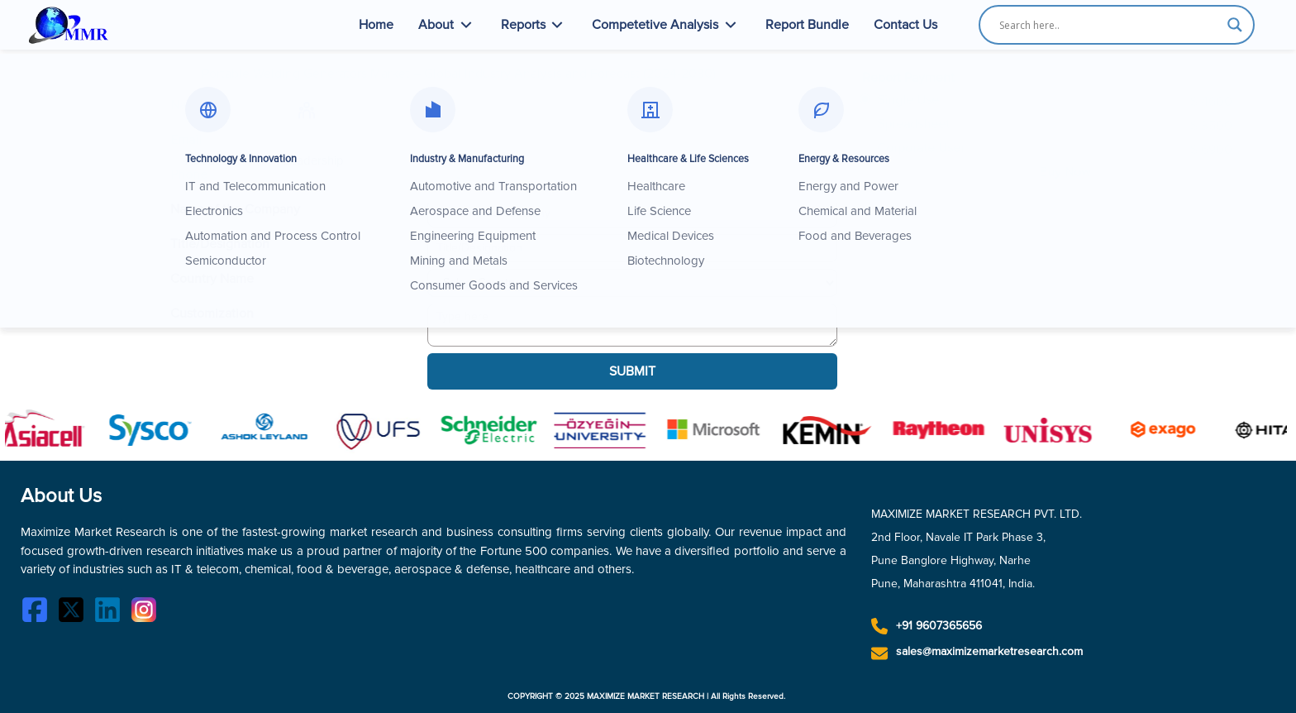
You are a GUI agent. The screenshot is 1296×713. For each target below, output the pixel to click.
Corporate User (917, 148)
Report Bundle (807, 25)
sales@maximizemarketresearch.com (989, 651)
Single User (906, 100)
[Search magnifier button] (1234, 24)
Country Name (212, 278)
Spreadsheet (910, 124)
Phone (188, 174)
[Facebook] (39, 612)
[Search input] (1109, 24)
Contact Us (905, 25)
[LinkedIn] (111, 612)
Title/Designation (219, 244)
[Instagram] (148, 612)
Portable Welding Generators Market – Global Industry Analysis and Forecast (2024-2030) (459, 73)
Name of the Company (235, 209)
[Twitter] (75, 612)
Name (187, 105)
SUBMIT (632, 371)
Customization (212, 313)
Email (186, 140)
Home (376, 25)
